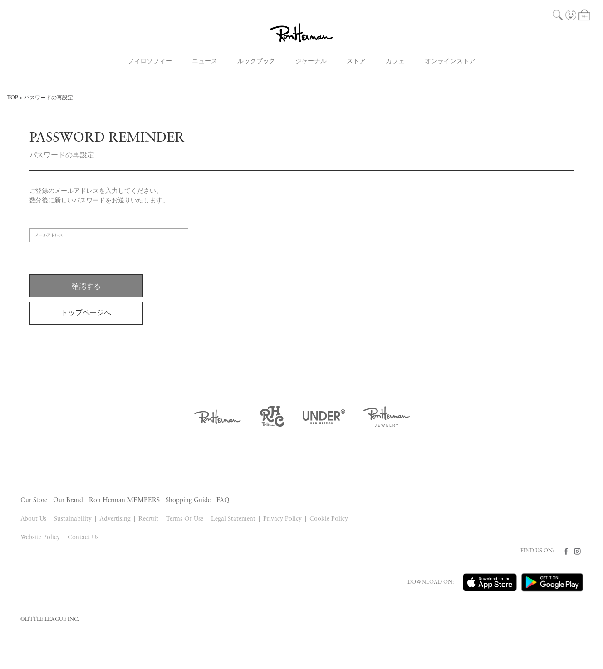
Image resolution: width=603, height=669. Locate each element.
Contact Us (83, 537)
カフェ (395, 61)
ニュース (204, 61)
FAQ (223, 500)
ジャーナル (311, 61)
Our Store (34, 500)
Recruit (148, 519)
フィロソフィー (149, 61)
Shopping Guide (188, 500)
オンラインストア (450, 61)
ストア (356, 61)
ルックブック (256, 61)
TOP (13, 98)
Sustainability (73, 519)
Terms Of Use (184, 519)
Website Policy (40, 537)
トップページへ (86, 313)
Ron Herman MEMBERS (124, 500)
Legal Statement (233, 519)
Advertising (115, 519)
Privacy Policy (282, 519)
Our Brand (68, 500)
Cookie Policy (328, 519)
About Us (33, 519)
